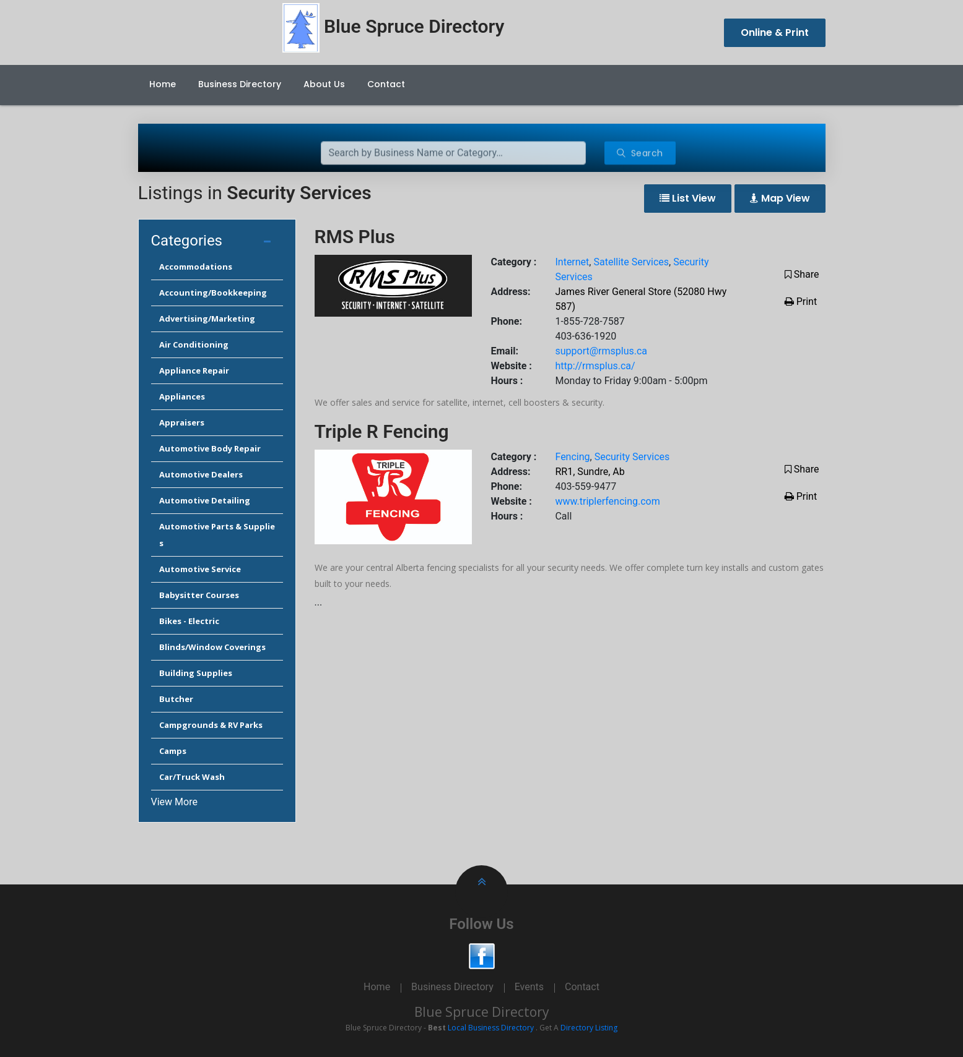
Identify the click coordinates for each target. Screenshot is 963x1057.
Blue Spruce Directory (481, 1012)
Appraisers (181, 422)
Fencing (572, 457)
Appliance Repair (194, 370)
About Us (324, 84)
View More (174, 802)
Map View (780, 198)
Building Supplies (195, 672)
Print (801, 301)
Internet (572, 262)
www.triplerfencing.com (607, 501)
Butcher (176, 698)
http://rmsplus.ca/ (595, 366)
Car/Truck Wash (192, 776)
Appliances (182, 396)
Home (162, 84)
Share (802, 274)
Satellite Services (631, 262)
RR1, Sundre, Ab (589, 471)
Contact (386, 84)
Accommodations (195, 266)
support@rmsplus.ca (601, 351)
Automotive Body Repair (210, 448)
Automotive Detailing (204, 500)
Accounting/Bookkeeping (213, 292)
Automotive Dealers (201, 474)
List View (688, 198)
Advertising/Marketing (207, 318)
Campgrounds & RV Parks (211, 724)
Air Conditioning (194, 344)
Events (529, 987)
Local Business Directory (491, 1027)
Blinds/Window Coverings (212, 647)
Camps (172, 750)
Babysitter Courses (199, 595)
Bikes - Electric (189, 621)
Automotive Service (200, 569)
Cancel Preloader (904, 48)
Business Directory (239, 84)
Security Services (632, 457)
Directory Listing (588, 1027)
